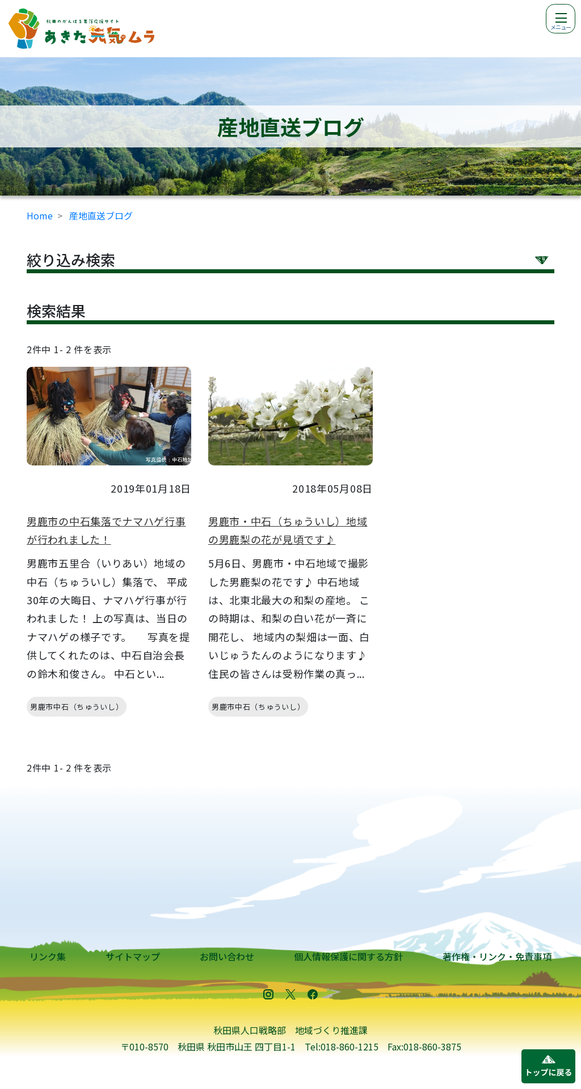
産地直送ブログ (101, 215)
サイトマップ (133, 956)
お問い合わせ (227, 956)
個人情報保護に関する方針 (348, 956)
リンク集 (48, 956)
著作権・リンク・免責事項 (497, 956)
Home (40, 215)
